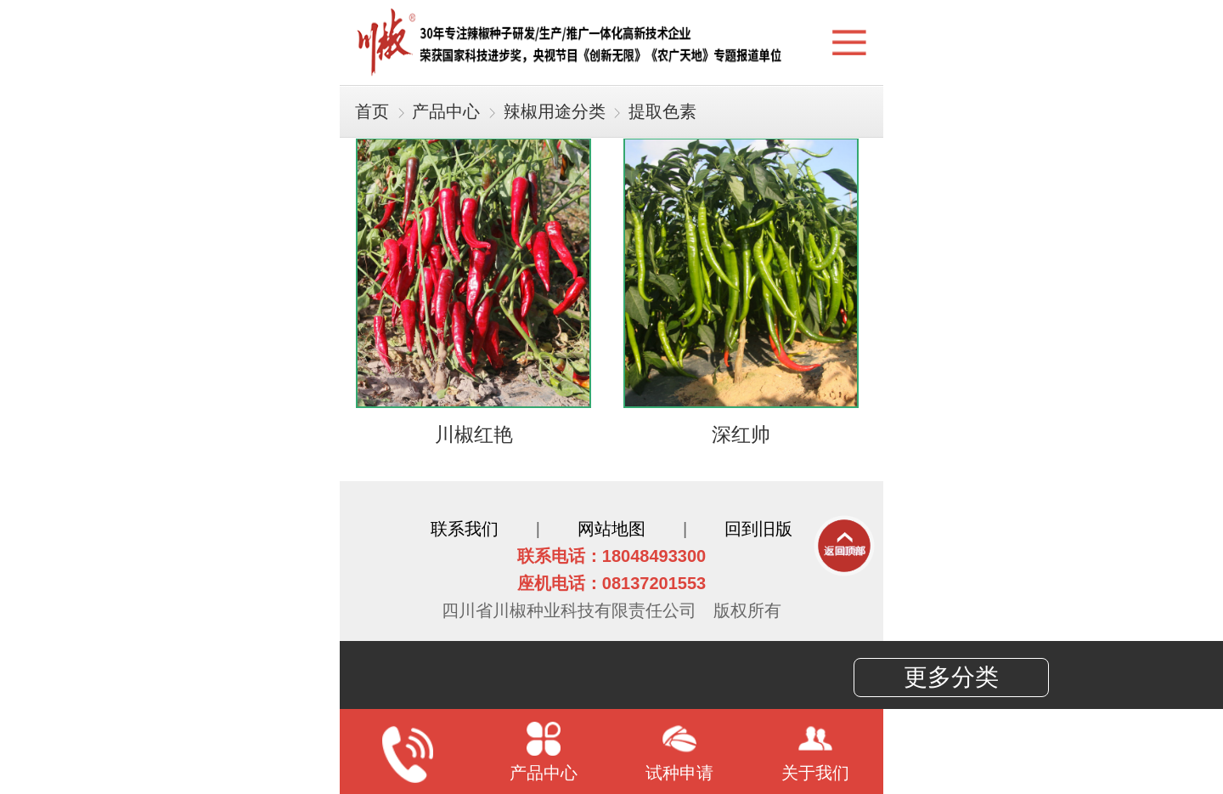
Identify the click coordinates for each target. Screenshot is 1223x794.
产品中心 (446, 111)
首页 (372, 111)
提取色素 (662, 111)
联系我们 (465, 528)
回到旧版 (758, 528)
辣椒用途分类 (555, 111)
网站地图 (611, 528)
